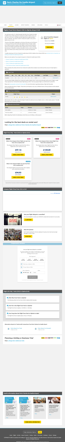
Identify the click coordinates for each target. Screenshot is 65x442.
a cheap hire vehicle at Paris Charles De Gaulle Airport (24, 125)
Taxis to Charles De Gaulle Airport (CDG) (14, 63)
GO (60, 2)
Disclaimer (45, 435)
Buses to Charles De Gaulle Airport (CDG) (14, 61)
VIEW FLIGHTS (55, 77)
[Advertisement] (32, 14)
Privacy (50, 435)
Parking (31, 435)
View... (7, 417)
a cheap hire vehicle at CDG (16, 340)
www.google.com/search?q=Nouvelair (18, 84)
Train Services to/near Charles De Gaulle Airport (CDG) (17, 65)
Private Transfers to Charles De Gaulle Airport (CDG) (17, 59)
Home (11, 435)
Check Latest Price (18, 154)
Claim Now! (28, 219)
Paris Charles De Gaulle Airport (21, 2)
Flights (14, 435)
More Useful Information (32, 422)
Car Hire (18, 435)
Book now (49, 47)
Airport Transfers (24, 435)
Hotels (35, 435)
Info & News (40, 435)
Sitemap (54, 435)
